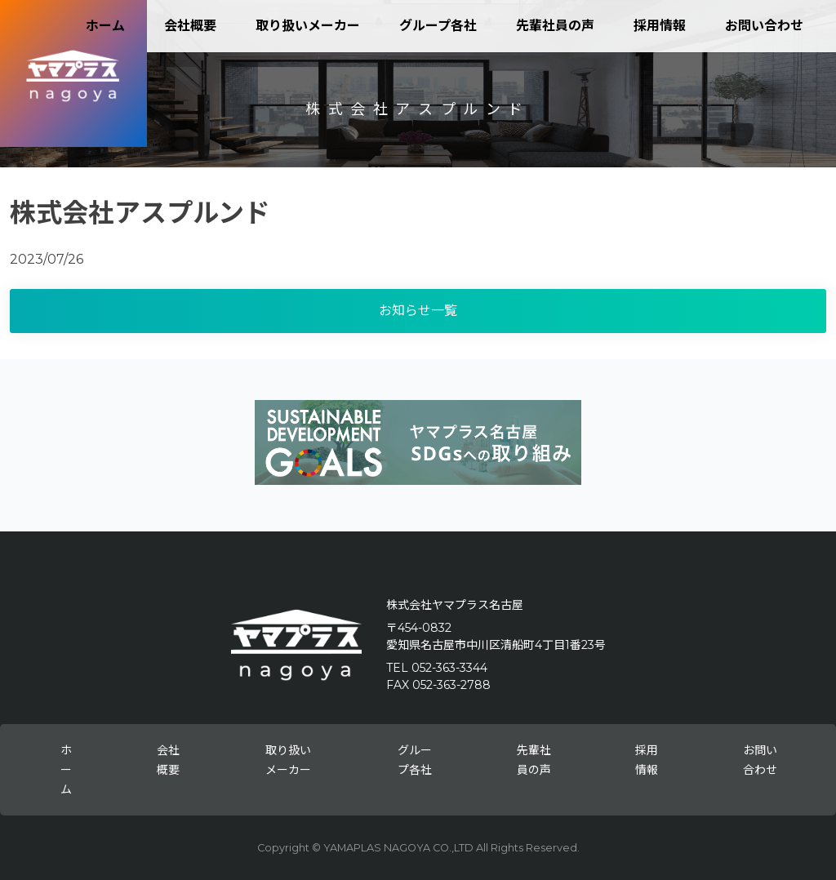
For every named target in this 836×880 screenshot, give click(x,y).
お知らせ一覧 (418, 310)
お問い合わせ (764, 25)
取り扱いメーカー (308, 25)
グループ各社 (438, 25)
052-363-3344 (449, 667)
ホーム (105, 25)
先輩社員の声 (555, 25)
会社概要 (190, 25)
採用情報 (660, 25)
